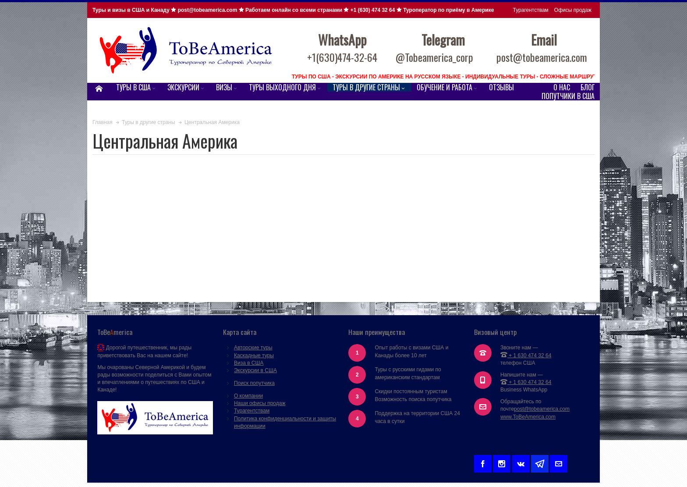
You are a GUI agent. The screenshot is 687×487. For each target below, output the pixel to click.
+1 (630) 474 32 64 (373, 10)
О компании (248, 396)
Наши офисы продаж (260, 403)
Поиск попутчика (254, 383)
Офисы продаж (572, 10)
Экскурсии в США (255, 370)
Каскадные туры (254, 355)
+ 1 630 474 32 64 (525, 355)
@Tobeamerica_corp (434, 57)
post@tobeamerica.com (542, 409)
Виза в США (249, 363)
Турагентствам (531, 10)
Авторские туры (253, 348)
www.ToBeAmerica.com (528, 417)
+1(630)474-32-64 (342, 57)
